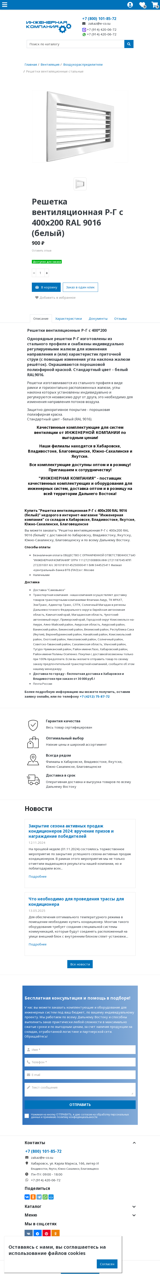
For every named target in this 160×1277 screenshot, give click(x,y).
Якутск (53, 1169)
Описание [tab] (40, 318)
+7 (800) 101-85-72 (99, 18)
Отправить (80, 1104)
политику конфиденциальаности (77, 1117)
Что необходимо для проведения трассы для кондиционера (76, 901)
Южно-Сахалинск (68, 1169)
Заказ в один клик (80, 287)
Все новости (80, 964)
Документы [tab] (98, 318)
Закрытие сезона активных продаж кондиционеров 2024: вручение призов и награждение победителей (71, 831)
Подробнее (38, 876)
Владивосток (39, 1169)
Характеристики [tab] (68, 318)
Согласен (107, 1264)
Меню (80, 1215)
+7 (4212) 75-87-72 (95, 696)
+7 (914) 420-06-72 (99, 29)
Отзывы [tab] (120, 318)
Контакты (80, 1142)
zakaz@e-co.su (96, 23)
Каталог (80, 1206)
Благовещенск (90, 1169)
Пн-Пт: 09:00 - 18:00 (46, 1174)
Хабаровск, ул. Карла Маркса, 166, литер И (65, 1163)
